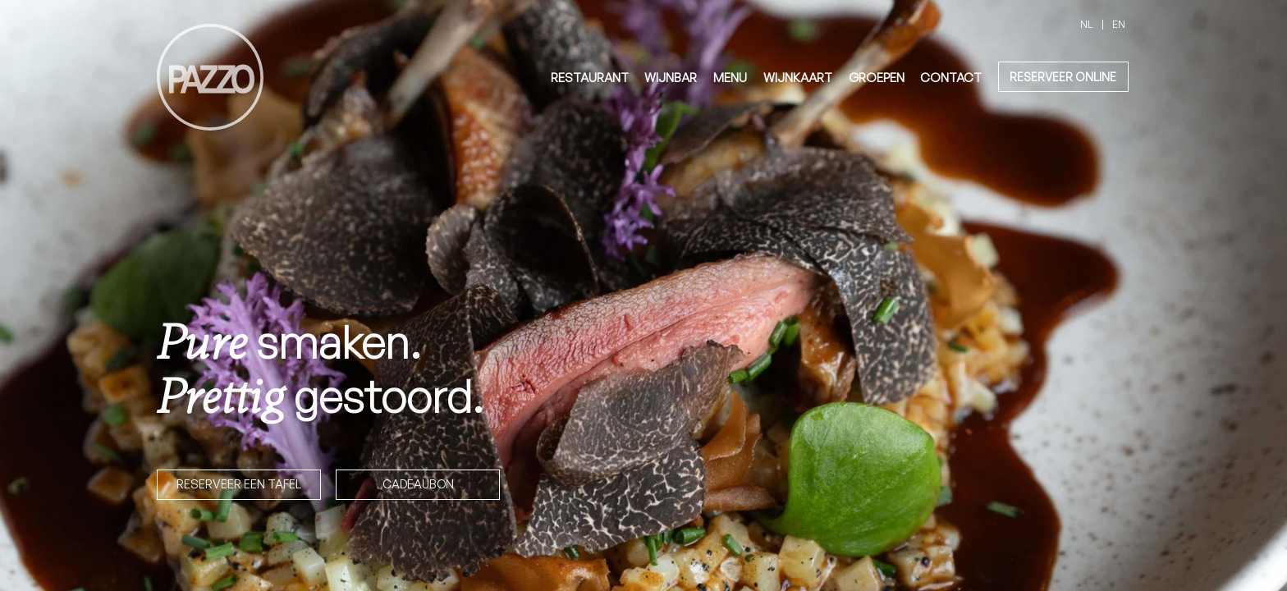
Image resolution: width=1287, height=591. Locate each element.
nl (1086, 23)
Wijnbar (670, 77)
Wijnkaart (797, 77)
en (1118, 23)
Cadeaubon (418, 483)
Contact (951, 77)
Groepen (877, 77)
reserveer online (1063, 77)
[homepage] (210, 77)
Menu (730, 77)
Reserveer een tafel (238, 483)
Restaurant (590, 77)
